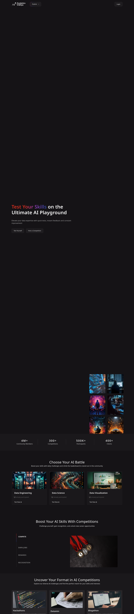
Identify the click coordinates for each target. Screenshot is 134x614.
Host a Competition (34, 231)
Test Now (18, 502)
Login (118, 4)
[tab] (41, 539)
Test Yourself (18, 231)
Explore (35, 4)
